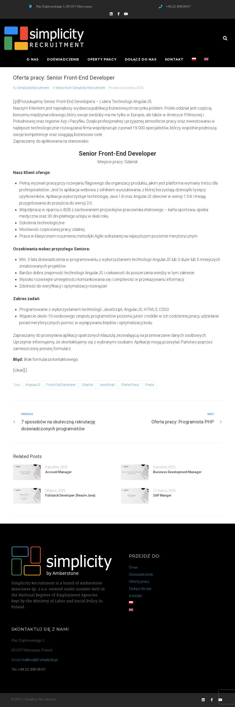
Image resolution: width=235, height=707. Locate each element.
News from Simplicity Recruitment (80, 88)
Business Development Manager (177, 472)
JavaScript (107, 385)
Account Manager (58, 472)
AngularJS (32, 385)
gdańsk (87, 385)
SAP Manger (162, 495)
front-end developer (61, 385)
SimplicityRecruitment (33, 88)
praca (149, 385)
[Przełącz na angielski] (206, 59)
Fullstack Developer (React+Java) (70, 495)
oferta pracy (130, 385)
